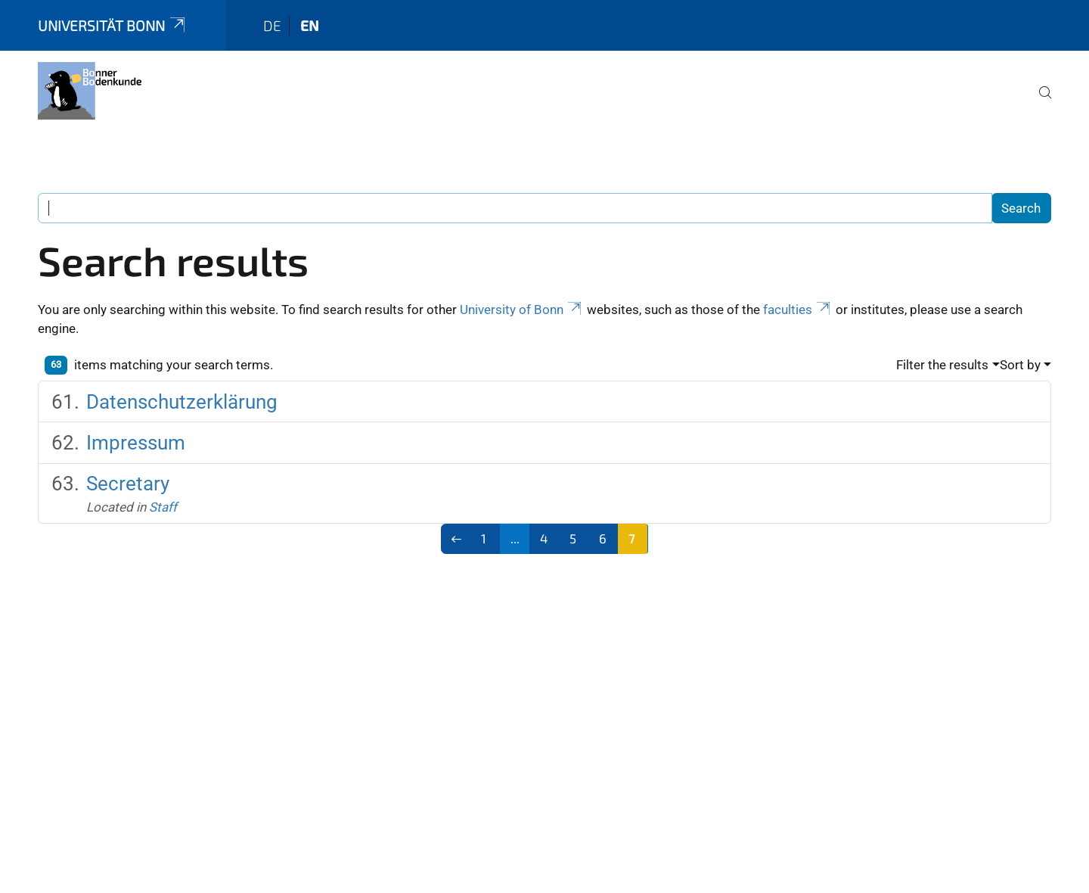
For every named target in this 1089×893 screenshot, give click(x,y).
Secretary (127, 483)
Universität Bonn (113, 25)
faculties (798, 309)
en (309, 25)
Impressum (135, 442)
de (272, 25)
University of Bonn (522, 309)
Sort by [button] (1020, 364)
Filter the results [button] (942, 364)
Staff (163, 507)
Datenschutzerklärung (182, 401)
